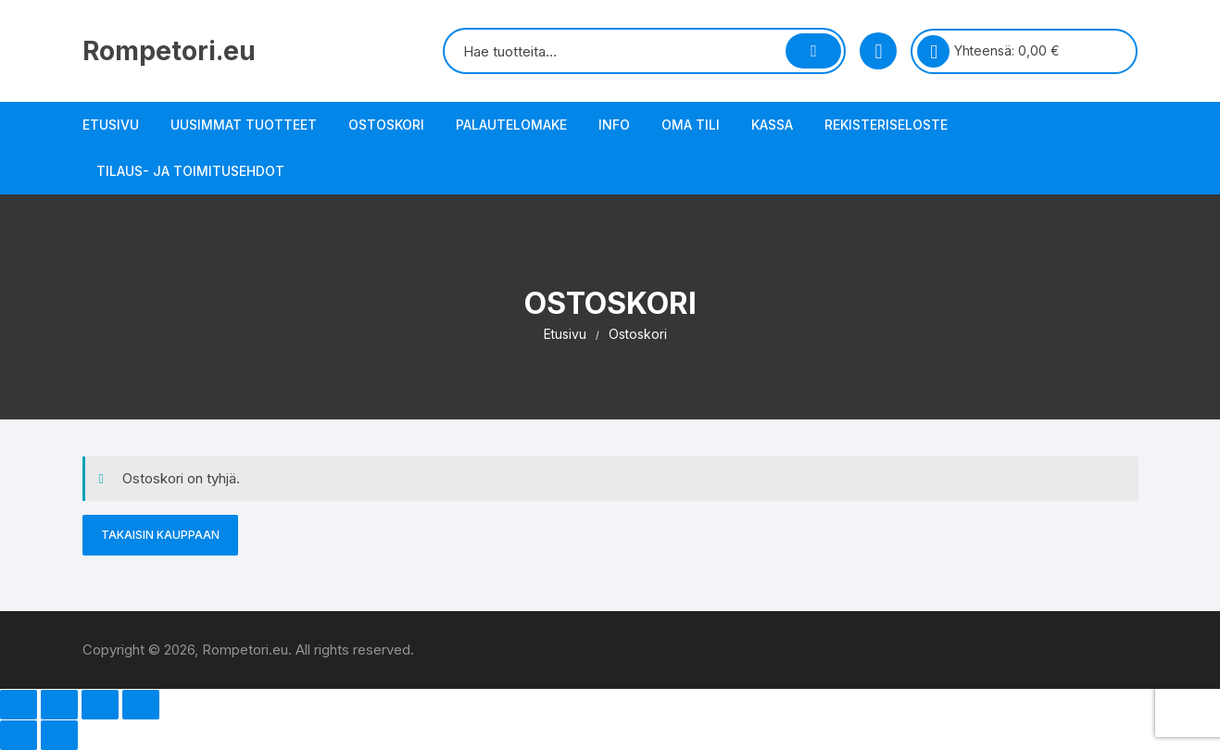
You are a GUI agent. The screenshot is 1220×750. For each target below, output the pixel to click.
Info (614, 124)
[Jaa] (100, 704)
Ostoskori (386, 124)
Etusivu (110, 124)
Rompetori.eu (169, 51)
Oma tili (690, 124)
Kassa (772, 124)
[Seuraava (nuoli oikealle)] (59, 735)
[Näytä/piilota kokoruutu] (59, 704)
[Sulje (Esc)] (140, 704)
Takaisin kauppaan (160, 535)
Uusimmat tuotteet (243, 124)
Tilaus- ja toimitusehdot (190, 171)
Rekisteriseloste (886, 124)
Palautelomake (511, 124)
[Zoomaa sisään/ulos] (18, 704)
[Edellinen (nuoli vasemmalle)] (18, 735)
